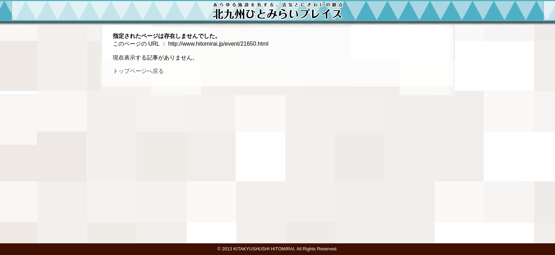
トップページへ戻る (138, 71)
